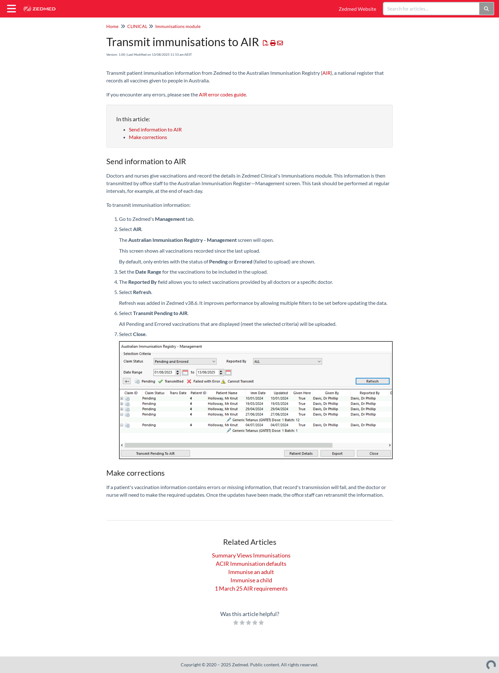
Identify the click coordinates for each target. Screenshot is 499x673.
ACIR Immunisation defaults (251, 563)
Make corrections (148, 137)
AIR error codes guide (222, 94)
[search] (431, 8)
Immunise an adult (251, 571)
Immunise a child (251, 580)
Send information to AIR (156, 129)
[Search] (486, 8)
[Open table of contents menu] (13, 7)
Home (112, 26)
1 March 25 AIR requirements (251, 588)
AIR (326, 73)
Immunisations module (177, 26)
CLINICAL (137, 26)
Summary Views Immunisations (251, 555)
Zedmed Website (357, 9)
